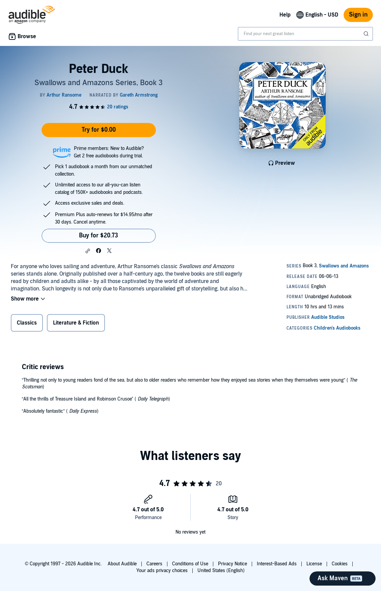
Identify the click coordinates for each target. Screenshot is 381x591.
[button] (87, 251)
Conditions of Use (190, 564)
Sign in (358, 14)
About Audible (122, 564)
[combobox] (305, 34)
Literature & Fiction (76, 322)
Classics (27, 322)
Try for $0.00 (99, 129)
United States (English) (221, 570)
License (314, 564)
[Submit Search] (367, 34)
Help (285, 14)
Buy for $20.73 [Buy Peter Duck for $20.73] (98, 235)
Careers (154, 564)
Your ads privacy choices (162, 570)
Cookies (340, 564)
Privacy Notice (232, 564)
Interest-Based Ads (277, 564)
